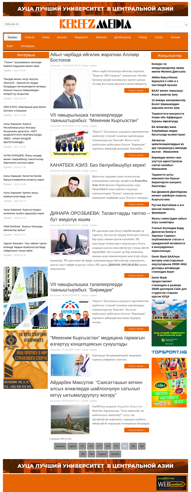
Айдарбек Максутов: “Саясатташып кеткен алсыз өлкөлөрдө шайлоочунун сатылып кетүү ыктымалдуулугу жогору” (96, 389)
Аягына (115, 453)
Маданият (81, 37)
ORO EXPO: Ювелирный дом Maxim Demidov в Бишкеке (25, 108)
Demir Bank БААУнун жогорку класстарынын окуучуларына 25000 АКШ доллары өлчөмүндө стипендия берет (169, 264)
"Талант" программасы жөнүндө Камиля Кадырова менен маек (22, 64)
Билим (175, 37)
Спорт (159, 37)
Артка (72, 446)
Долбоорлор (122, 37)
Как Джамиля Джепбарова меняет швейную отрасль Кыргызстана (169, 195)
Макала (101, 37)
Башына (60, 446)
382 (142, 446)
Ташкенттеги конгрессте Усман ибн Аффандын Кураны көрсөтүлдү (168, 117)
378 (108, 446)
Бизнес (62, 37)
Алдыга (102, 453)
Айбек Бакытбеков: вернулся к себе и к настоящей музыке (165, 81)
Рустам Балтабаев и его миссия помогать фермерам (168, 209)
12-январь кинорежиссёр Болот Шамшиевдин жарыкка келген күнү (168, 104)
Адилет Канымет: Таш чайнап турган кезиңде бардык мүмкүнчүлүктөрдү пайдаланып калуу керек (25, 247)
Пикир (143, 37)
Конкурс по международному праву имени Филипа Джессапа (168, 67)
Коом (45, 37)
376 (91, 446)
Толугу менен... (136, 90)
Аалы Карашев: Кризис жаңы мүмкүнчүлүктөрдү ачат (21, 194)
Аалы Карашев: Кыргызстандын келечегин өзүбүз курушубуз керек (24, 211)
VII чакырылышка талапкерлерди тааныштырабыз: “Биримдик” (86, 287)
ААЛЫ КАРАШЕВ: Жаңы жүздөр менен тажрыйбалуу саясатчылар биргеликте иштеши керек (23, 159)
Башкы (12, 37)
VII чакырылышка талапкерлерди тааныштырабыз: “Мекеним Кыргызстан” (94, 117)
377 (99, 446)
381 (133, 446)
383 (83, 453)
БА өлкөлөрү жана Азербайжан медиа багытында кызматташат (168, 130)
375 (82, 446)
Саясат (30, 37)
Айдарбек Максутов (129, 406)
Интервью (28, 46)
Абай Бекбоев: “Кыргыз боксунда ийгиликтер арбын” (23, 228)
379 (116, 446)
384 (91, 453)
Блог (10, 46)
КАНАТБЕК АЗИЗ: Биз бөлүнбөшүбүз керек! (98, 165)
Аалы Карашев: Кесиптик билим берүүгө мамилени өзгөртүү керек (24, 177)
